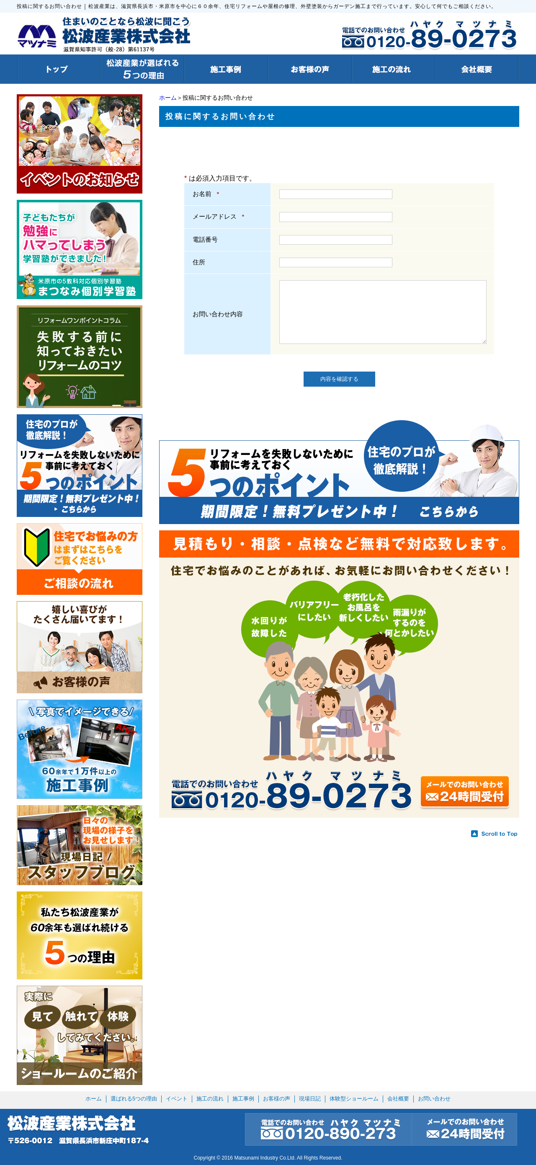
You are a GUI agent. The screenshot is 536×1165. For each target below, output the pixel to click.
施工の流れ (210, 1098)
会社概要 (398, 1098)
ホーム (168, 97)
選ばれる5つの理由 (134, 1098)
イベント (177, 1098)
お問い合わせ (434, 1098)
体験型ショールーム (354, 1098)
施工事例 (243, 1098)
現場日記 (310, 1098)
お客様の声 (276, 1098)
